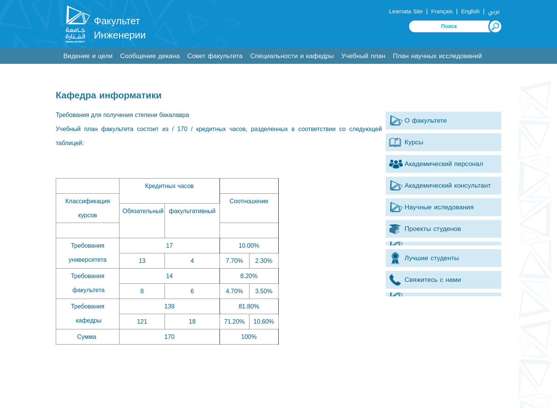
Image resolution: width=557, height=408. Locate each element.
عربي (494, 11)
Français (441, 11)
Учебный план (363, 56)
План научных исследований (437, 56)
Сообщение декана (150, 56)
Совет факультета (215, 56)
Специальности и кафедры (292, 56)
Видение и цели (88, 56)
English (470, 11)
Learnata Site (405, 11)
